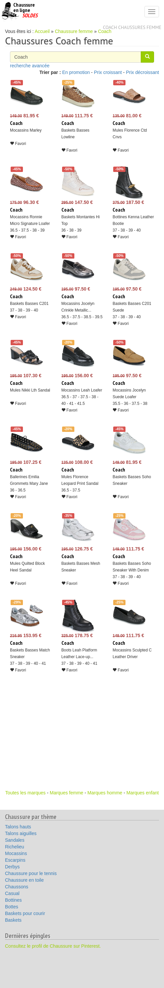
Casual (12, 893)
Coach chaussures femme (132, 27)
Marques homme (104, 792)
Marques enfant (142, 792)
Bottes (11, 906)
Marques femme (66, 792)
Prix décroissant (142, 72)
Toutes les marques (25, 792)
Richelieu (14, 846)
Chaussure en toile (24, 880)
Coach (104, 31)
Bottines (13, 900)
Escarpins (15, 860)
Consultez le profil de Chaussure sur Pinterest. (53, 946)
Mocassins (16, 853)
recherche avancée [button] (29, 65)
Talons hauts (18, 826)
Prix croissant (108, 72)
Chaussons (16, 886)
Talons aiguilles (21, 833)
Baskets (13, 920)
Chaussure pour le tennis (31, 873)
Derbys (12, 866)
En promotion (76, 72)
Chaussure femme (74, 31)
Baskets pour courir (25, 913)
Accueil (42, 31)
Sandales (14, 840)
